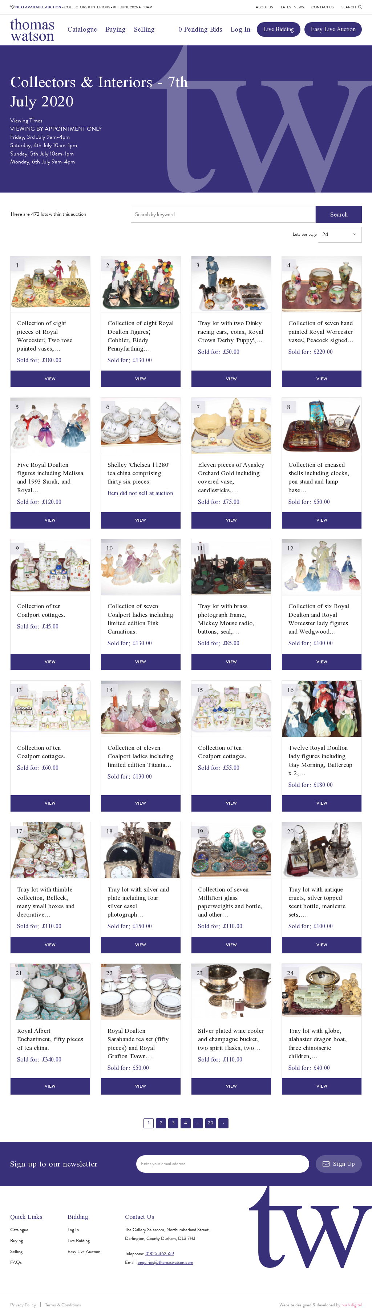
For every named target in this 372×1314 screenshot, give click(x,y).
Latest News (292, 7)
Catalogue (82, 29)
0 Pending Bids (200, 29)
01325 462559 (159, 1253)
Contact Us (322, 7)
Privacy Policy (23, 1305)
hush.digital (351, 1305)
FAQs (16, 1262)
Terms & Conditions (63, 1305)
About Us (264, 7)
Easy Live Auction (333, 29)
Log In (240, 29)
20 (210, 1123)
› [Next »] (223, 1123)
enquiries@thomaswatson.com (165, 1262)
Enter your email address (163, 1163)
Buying (115, 29)
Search (339, 214)
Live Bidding (278, 29)
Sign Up (339, 1163)
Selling (144, 29)
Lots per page (327, 235)
